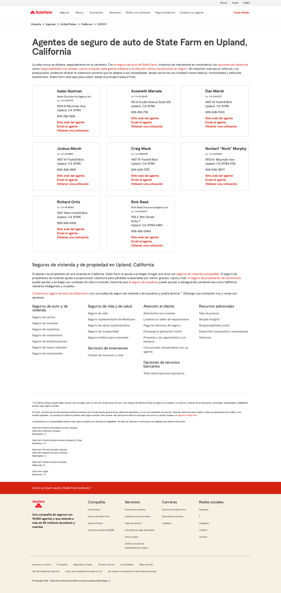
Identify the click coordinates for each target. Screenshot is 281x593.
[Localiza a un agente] (191, 13)
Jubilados (167, 523)
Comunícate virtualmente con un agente (165, 349)
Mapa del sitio (146, 564)
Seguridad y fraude (82, 564)
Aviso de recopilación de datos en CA (83, 571)
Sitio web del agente (70, 122)
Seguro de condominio (47, 335)
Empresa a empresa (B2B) (101, 530)
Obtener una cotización (73, 130)
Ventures (205, 337)
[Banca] (79, 13)
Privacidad (62, 564)
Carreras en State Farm (174, 509)
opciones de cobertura (233, 64)
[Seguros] (64, 13)
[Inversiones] (96, 13)
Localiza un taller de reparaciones (166, 319)
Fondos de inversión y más (105, 355)
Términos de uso (106, 564)
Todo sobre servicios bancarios (163, 373)
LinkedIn (203, 530)
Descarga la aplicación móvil (162, 331)
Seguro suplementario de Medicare (111, 319)
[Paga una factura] (165, 13)
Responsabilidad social (214, 325)
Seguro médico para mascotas (108, 337)
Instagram (204, 523)
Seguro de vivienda (45, 323)
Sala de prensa (209, 313)
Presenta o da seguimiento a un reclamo (164, 339)
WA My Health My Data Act (46, 571)
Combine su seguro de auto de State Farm (60, 293)
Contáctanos (94, 509)
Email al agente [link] (67, 126)
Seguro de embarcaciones (49, 341)
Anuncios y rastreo (41, 564)
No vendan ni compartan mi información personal (132, 571)
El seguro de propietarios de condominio (214, 278)
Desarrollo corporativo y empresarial (223, 331)
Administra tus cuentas (159, 313)
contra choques (89, 68)
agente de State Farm (187, 415)
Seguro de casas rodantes (49, 347)
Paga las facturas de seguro (162, 325)
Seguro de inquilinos (46, 329)
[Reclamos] (115, 13)
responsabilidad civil (53, 68)
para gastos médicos (114, 68)
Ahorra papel (131, 537)
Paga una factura (133, 523)
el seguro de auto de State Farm (135, 64)
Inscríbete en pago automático (140, 530)
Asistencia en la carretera (137, 516)
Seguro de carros (43, 317)
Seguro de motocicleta (47, 353)
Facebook (204, 509)
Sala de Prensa (95, 523)
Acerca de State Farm (99, 516)
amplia (72, 68)
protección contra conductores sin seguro (159, 68)
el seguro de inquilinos (143, 282)
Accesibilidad (126, 564)
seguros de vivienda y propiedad (197, 274)
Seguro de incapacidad (103, 331)
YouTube (203, 537)
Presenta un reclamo (135, 509)
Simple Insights (209, 319)
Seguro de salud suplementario (109, 325)
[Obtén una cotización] (138, 13)
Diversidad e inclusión (172, 516)
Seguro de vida (98, 313)
